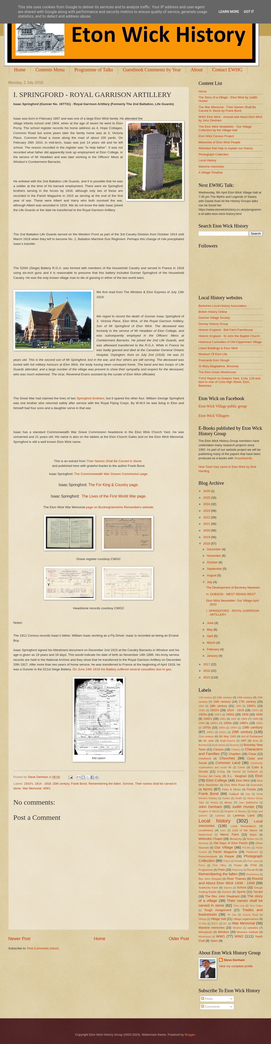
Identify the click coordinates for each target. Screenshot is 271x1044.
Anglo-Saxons (227, 741)
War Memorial (32, 788)
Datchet (236, 771)
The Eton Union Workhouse (217, 372)
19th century (252, 727)
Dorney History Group (213, 324)
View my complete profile (236, 966)
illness (228, 802)
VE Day (232, 915)
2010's (222, 732)
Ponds (238, 861)
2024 (207, 504)
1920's (255, 710)
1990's (233, 727)
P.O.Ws (246, 847)
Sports (241, 892)
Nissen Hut (253, 839)
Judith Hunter (243, 807)
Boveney (234, 745)
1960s (259, 723)
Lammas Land (243, 815)
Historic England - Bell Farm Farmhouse (225, 330)
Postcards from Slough (213, 360)
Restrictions (252, 874)
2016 (207, 670)
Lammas (220, 815)
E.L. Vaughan (237, 776)
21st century (206, 736)
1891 (201, 706)
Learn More (228, 12)
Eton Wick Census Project (216, 136)
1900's (251, 706)
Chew (252, 754)
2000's (210, 732)
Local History (207, 160)
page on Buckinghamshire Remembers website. (120, 507)
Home (20, 69)
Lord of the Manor (244, 830)
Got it (249, 12)
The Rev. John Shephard (222, 896)
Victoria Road (250, 915)
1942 (233, 719)
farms (208, 789)
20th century (61, 783)
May (210, 629)
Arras (255, 741)
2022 (207, 517)
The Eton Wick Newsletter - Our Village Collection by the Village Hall (225, 128)
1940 (259, 714)
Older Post (179, 938)
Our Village (223, 847)
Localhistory (205, 830)
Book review (218, 745)
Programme (205, 869)
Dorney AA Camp (209, 776)
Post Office (219, 865)
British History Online (212, 312)
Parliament (252, 852)
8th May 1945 (227, 736)
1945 (201, 723)
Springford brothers (90, 398)
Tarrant (258, 892)
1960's (243, 723)
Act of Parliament (252, 736)
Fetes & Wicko (231, 789)
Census (218, 749)
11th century (205, 697)
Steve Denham (234, 960)
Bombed (203, 745)
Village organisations (246, 919)
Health (238, 798)
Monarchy (236, 838)
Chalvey (235, 749)
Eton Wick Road (234, 784)
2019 (207, 537)
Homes (214, 802)
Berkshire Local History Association (222, 306)
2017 (207, 664)
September (215, 568)
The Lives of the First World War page (113, 496)
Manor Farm (229, 834)
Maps (253, 834)
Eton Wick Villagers (213, 416)
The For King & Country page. (113, 485)
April (210, 636)
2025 (207, 497)
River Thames (236, 878)
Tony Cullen (256, 905)
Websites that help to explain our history (225, 148)
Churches (227, 758)
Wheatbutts (205, 932)
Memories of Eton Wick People (219, 142)
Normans (203, 843)
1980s (221, 727)
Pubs (221, 869)
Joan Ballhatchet (248, 802)
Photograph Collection (213, 154)
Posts (207, 998)
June (210, 623)
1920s (202, 714)
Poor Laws (253, 861)
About (197, 69)
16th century (222, 701)
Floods (251, 789)
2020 (207, 530)
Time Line (238, 905)
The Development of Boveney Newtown (233, 587)
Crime (241, 767)
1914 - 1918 (43, 783)
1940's (207, 718)
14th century (244, 697)
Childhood (204, 758)
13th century (224, 697)
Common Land (227, 763)
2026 (207, 491)
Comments (210, 1006)
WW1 (46, 788)
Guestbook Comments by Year (152, 69)
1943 (244, 718)
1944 (255, 718)
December (214, 549)
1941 (223, 718)
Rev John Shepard (210, 878)
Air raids (208, 740)
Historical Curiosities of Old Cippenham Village (230, 342)
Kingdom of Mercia (208, 811)
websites (252, 927)
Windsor (223, 932)
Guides (226, 798)
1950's (214, 723)
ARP (244, 740)
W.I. (225, 923)
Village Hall (218, 919)
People (229, 856)
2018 (207, 543)
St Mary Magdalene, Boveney (218, 366)
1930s (230, 714)
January (212, 655)
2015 (207, 677)
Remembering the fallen (104, 783)
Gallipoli (234, 794)
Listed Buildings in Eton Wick (218, 348)
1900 (238, 706)
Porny (201, 865)
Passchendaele (207, 856)
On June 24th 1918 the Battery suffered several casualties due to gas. (123, 669)
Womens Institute (247, 932)
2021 (207, 524)
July (210, 582)
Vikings (202, 919)
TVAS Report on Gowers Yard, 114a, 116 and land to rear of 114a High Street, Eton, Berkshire (229, 382)
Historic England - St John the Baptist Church (229, 336)
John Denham (210, 807)
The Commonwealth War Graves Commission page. (111, 474)
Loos (223, 830)
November (214, 555)
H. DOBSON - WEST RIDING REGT (231, 594)
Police (226, 861)
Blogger (190, 1034)
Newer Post (19, 938)
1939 (245, 714)
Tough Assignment (217, 910)
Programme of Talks (93, 69)
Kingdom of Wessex (235, 811)
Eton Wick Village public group (222, 406)
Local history (214, 820)
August (212, 575)
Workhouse (204, 936)
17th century (247, 701)
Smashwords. (243, 458)
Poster (238, 865)
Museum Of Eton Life (212, 354)
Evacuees (257, 784)
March (211, 642)
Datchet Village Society (214, 317)
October (212, 562)
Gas (248, 794)
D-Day (221, 771)
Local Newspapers (243, 826)
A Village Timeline (210, 172)
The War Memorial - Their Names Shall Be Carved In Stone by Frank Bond (227, 108)
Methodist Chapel (210, 839)
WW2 (238, 936)
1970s (207, 727)
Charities (235, 754)
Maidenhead (205, 834)
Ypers (214, 940)
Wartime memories (211, 166)
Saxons (228, 887)
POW (253, 865)
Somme (128, 783)
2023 (207, 510)
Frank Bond (79, 783)
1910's (28, 783)
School (241, 887)
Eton (259, 776)
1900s (201, 710)
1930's (217, 714)
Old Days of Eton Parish (230, 843)
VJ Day (202, 923)
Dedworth (252, 771)
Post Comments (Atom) (43, 948)
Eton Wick (243, 780)
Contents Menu (50, 69)
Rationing (237, 870)
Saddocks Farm (208, 887)
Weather (237, 928)
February (213, 649)
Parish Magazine (225, 852)
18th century (218, 706)
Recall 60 (253, 869)
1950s (227, 723)
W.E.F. (214, 923)
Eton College (216, 780)
